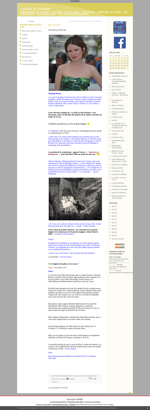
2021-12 (114, 219)
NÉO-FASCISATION (118, 87)
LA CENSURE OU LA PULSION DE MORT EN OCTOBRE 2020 (119, 126)
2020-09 (114, 232)
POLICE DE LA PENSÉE (119, 165)
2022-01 (114, 216)
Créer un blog (71, 399)
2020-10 (114, 229)
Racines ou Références (119, 193)
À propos (31, 21)
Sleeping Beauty (67, 376)
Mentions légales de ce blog (60, 404)
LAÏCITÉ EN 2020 (117, 137)
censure (63, 379)
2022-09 (114, 209)
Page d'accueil (82, 21)
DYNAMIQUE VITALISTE (120, 76)
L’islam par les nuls (118, 131)
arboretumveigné (27, 46)
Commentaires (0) (88, 376)
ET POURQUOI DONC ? (30, 53)
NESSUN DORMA (117, 168)
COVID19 (115, 134)
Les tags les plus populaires (92, 402)
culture (53, 379)
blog (112, 404)
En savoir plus (111, 408)
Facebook (70, 379)
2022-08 (114, 213)
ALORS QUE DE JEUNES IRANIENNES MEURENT (119, 81)
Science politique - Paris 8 (30, 49)
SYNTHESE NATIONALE (30, 64)
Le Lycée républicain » (95, 21)
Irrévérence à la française (120, 189)
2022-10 (114, 206)
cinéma (58, 379)
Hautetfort (80, 399)
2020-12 (114, 226)
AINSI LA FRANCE (118, 105)
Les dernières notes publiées (75, 402)
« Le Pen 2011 (72, 21)
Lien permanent (77, 376)
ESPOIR (114, 120)
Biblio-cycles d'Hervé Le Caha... (32, 31)
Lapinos (24, 38)
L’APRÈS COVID (117, 117)
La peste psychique (118, 183)
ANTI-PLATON (116, 90)
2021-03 (114, 222)
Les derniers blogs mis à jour (58, 402)
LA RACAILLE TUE (118, 171)
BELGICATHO (26, 57)
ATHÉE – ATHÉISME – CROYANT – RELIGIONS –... (120, 95)
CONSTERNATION (118, 109)
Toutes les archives (118, 239)
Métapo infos (26, 42)
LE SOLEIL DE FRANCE (119, 156)
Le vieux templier (27, 61)
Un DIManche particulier (119, 186)
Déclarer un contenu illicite (43, 404)
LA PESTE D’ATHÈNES (119, 174)
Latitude (24, 35)
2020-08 (114, 235)
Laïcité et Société (35, 9)
